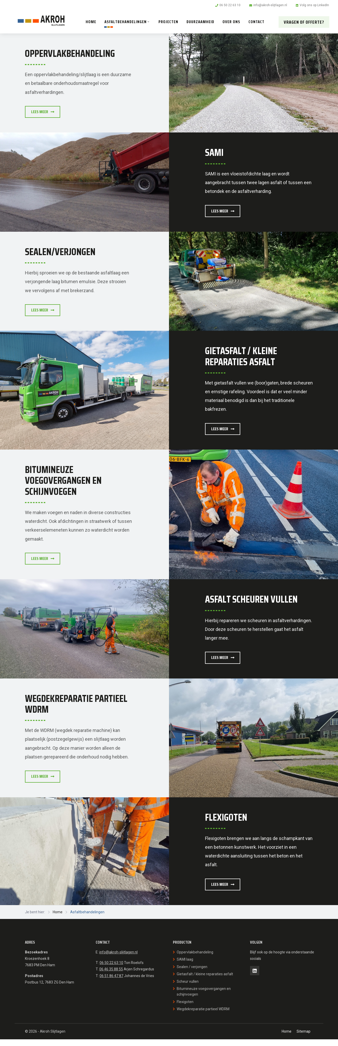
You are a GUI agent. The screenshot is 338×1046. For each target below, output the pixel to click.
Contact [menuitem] (257, 22)
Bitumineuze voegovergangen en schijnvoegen (204, 998)
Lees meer (44, 112)
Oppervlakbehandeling (195, 959)
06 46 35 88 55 (111, 976)
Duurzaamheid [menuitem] (201, 22)
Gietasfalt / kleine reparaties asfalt (205, 981)
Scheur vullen (188, 988)
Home (58, 919)
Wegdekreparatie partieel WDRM (203, 1016)
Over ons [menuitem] (232, 22)
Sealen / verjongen (192, 974)
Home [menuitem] (91, 22)
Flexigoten (185, 1009)
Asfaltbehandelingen (87, 919)
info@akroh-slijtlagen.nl (118, 959)
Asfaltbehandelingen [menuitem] (126, 22)
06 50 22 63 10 (111, 970)
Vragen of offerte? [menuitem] (303, 22)
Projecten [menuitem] (169, 22)
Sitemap (303, 1038)
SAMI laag (185, 966)
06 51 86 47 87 (111, 982)
